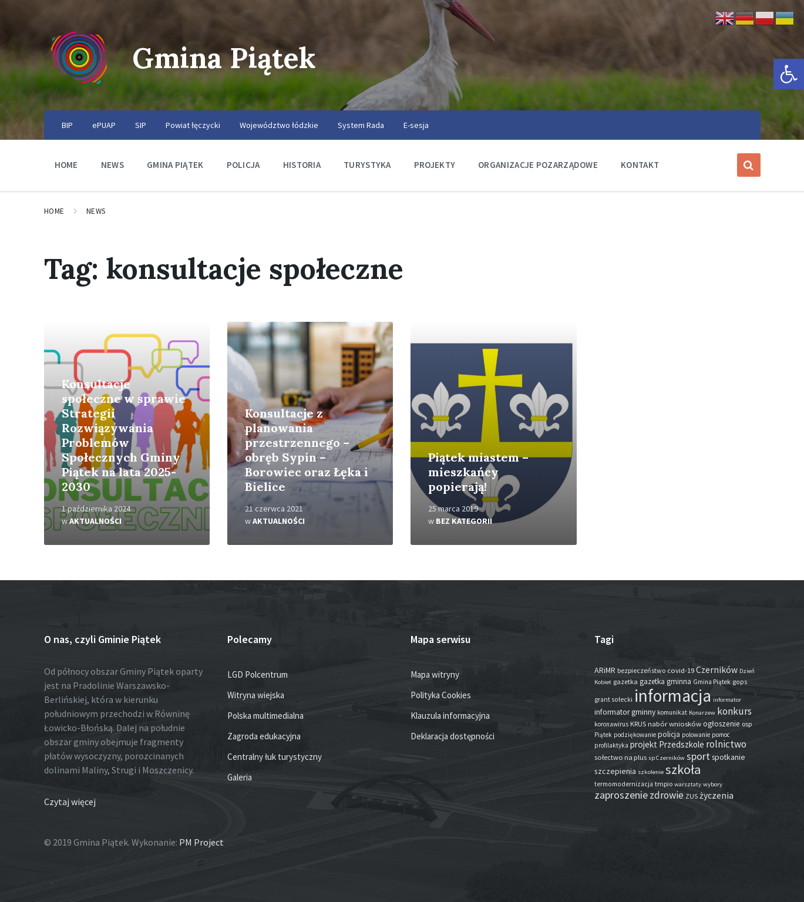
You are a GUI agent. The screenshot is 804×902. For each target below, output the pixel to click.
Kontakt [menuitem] (640, 164)
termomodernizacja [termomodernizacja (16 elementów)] (623, 784)
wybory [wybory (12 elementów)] (712, 784)
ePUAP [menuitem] (104, 125)
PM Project (201, 842)
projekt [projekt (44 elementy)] (643, 744)
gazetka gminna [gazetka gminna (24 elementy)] (665, 681)
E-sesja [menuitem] (416, 125)
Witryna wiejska (255, 695)
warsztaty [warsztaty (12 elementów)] (687, 784)
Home (54, 211)
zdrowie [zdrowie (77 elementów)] (667, 795)
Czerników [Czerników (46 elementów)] (717, 669)
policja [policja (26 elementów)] (669, 734)
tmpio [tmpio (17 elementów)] (663, 783)
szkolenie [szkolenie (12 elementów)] (651, 772)
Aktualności (95, 521)
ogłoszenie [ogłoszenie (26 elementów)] (721, 724)
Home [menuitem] (66, 164)
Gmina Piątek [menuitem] (175, 164)
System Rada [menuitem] (361, 125)
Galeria (239, 777)
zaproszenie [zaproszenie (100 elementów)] (621, 795)
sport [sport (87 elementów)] (698, 756)
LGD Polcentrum (257, 674)
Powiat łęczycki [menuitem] (193, 125)
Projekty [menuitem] (434, 164)
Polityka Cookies (441, 695)
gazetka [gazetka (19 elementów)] (625, 681)
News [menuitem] (112, 164)
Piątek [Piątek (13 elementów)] (603, 735)
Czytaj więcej (70, 801)
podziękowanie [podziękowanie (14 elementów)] (635, 735)
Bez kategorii (464, 521)
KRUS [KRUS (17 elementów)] (638, 723)
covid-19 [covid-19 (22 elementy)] (680, 670)
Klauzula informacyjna (450, 715)
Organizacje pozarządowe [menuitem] (538, 164)
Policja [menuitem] (243, 164)
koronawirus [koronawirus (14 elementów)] (611, 724)
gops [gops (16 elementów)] (739, 682)
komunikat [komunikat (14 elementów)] (672, 712)
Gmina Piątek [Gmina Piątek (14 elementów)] (712, 682)
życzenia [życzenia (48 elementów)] (716, 795)
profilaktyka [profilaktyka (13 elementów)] (611, 745)
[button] (788, 74)
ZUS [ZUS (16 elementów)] (691, 796)
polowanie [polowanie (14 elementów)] (696, 735)
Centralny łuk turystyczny (274, 756)
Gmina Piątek (224, 58)
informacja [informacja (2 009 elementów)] (672, 695)
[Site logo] (79, 87)
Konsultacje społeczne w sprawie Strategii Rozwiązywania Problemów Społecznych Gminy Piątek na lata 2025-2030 (124, 435)
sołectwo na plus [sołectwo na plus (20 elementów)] (620, 757)
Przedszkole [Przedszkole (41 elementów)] (681, 744)
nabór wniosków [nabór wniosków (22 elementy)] (674, 723)
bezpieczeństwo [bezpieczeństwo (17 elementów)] (641, 670)
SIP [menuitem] (140, 125)
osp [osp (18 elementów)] (747, 723)
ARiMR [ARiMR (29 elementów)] (604, 670)
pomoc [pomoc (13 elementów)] (721, 735)
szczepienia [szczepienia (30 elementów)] (615, 771)
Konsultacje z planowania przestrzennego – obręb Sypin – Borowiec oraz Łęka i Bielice (306, 450)
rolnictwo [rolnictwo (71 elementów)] (726, 744)
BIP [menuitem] (67, 125)
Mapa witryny (435, 674)
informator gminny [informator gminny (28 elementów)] (624, 712)
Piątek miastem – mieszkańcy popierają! (478, 472)
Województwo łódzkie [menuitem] (279, 125)
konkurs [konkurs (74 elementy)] (734, 711)
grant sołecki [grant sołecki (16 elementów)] (613, 699)
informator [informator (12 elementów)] (727, 700)
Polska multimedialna (265, 715)
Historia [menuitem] (302, 164)
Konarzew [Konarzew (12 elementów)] (702, 712)
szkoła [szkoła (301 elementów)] (683, 769)
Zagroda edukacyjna (264, 736)
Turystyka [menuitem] (367, 164)
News (96, 211)
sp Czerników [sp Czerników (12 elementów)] (666, 758)
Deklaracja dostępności (452, 736)
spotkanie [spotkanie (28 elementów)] (728, 757)
